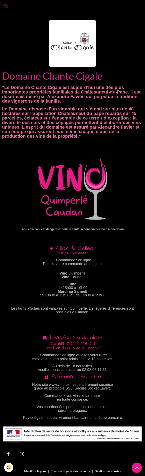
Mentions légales (35, 471)
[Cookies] (8, 467)
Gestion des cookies (108, 471)
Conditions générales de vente (70, 471)
